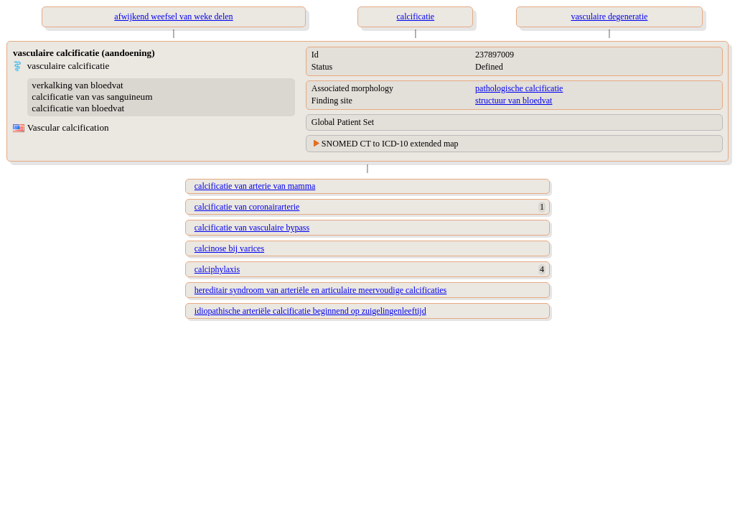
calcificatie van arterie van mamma (255, 186)
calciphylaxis (217, 269)
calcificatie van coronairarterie (247, 207)
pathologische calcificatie (519, 88)
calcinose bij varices (229, 248)
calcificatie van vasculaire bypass (252, 228)
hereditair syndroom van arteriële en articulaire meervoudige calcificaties (321, 290)
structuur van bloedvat (513, 101)
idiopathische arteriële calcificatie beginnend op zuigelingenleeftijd (310, 311)
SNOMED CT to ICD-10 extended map (390, 144)
